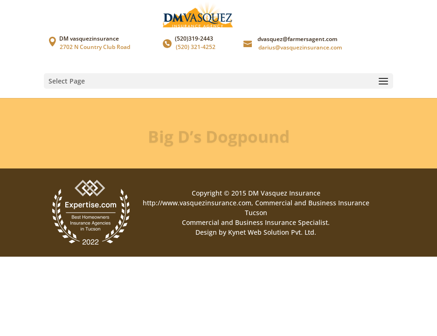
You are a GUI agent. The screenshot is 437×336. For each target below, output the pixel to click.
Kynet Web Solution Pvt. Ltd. (272, 232)
